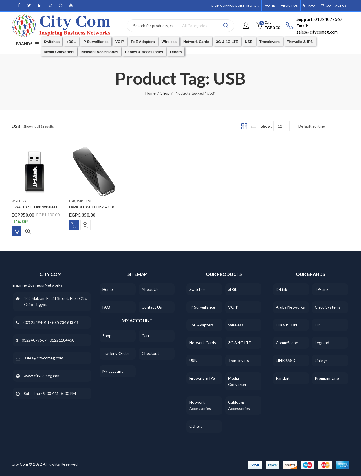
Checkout (150, 353)
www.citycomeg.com (42, 375)
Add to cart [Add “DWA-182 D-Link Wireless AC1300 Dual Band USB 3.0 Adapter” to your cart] (16, 231)
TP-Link (322, 289)
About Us (150, 289)
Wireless (19, 201)
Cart (145, 335)
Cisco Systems (328, 307)
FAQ (106, 307)
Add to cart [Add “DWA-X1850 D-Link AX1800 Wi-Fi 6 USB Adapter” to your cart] (74, 225)
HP (317, 324)
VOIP (233, 307)
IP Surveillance (202, 307)
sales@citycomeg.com (43, 357)
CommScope (287, 342)
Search (226, 25)
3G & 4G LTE (239, 342)
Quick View (28, 231)
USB (72, 201)
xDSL (232, 289)
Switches (197, 289)
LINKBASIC (286, 360)
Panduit (283, 378)
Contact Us (152, 307)
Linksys (321, 360)
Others (195, 426)
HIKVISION (286, 324)
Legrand (322, 342)
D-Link (281, 289)
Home (150, 93)
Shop (165, 93)
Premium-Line (327, 378)
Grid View (244, 126)
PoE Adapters (201, 324)
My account (112, 371)
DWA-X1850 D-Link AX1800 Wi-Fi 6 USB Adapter (112, 207)
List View (253, 126)
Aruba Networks (290, 307)
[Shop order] (321, 126)
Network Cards (202, 342)
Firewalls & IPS (202, 378)
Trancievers (238, 360)
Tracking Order (115, 353)
